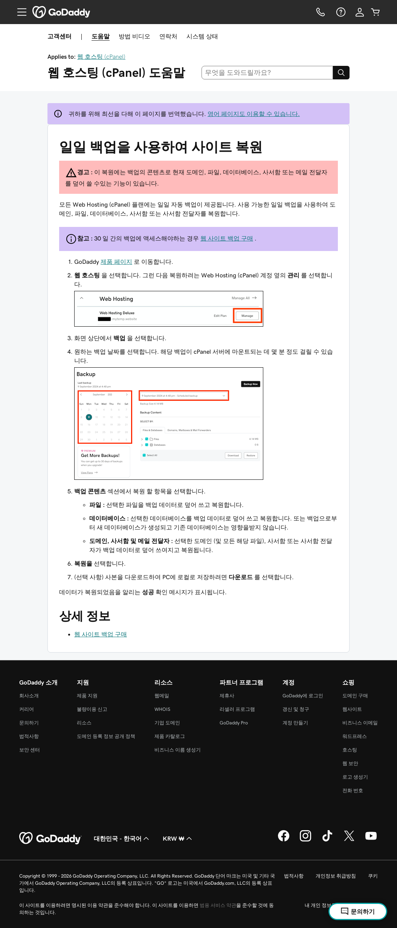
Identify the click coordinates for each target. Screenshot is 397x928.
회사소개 (29, 695)
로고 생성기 (355, 776)
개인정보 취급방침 (336, 875)
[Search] (341, 72)
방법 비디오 (134, 36)
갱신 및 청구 (295, 709)
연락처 (168, 36)
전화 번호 (352, 790)
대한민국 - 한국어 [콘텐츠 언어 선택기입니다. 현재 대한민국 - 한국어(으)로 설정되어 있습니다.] (122, 838)
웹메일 (161, 695)
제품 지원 (87, 695)
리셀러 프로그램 (237, 709)
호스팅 (349, 749)
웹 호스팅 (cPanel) (101, 56)
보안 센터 (29, 749)
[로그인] (359, 12)
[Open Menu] (19, 12)
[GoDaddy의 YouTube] (371, 840)
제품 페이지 (116, 262)
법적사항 (29, 736)
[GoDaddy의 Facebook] (283, 840)
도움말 (101, 36)
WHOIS (162, 709)
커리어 (26, 709)
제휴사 (227, 695)
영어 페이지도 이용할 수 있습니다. (254, 114)
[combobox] (267, 72)
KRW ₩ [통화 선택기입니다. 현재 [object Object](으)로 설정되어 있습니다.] (178, 838)
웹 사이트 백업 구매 (226, 238)
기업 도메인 (167, 722)
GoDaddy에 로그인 (302, 695)
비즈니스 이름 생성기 (177, 749)
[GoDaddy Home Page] (50, 838)
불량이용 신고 (92, 709)
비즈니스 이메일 (360, 722)
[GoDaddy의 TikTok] (327, 840)
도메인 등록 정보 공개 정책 (106, 736)
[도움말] (340, 12)
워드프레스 (354, 736)
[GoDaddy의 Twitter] (349, 840)
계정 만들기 (295, 722)
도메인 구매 (355, 695)
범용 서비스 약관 (218, 905)
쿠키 (373, 875)
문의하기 (29, 722)
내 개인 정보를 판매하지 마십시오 (341, 905)
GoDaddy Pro (234, 722)
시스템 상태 (202, 36)
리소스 (84, 722)
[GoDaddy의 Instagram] (305, 840)
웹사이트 (352, 709)
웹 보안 (350, 763)
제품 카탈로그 (169, 736)
